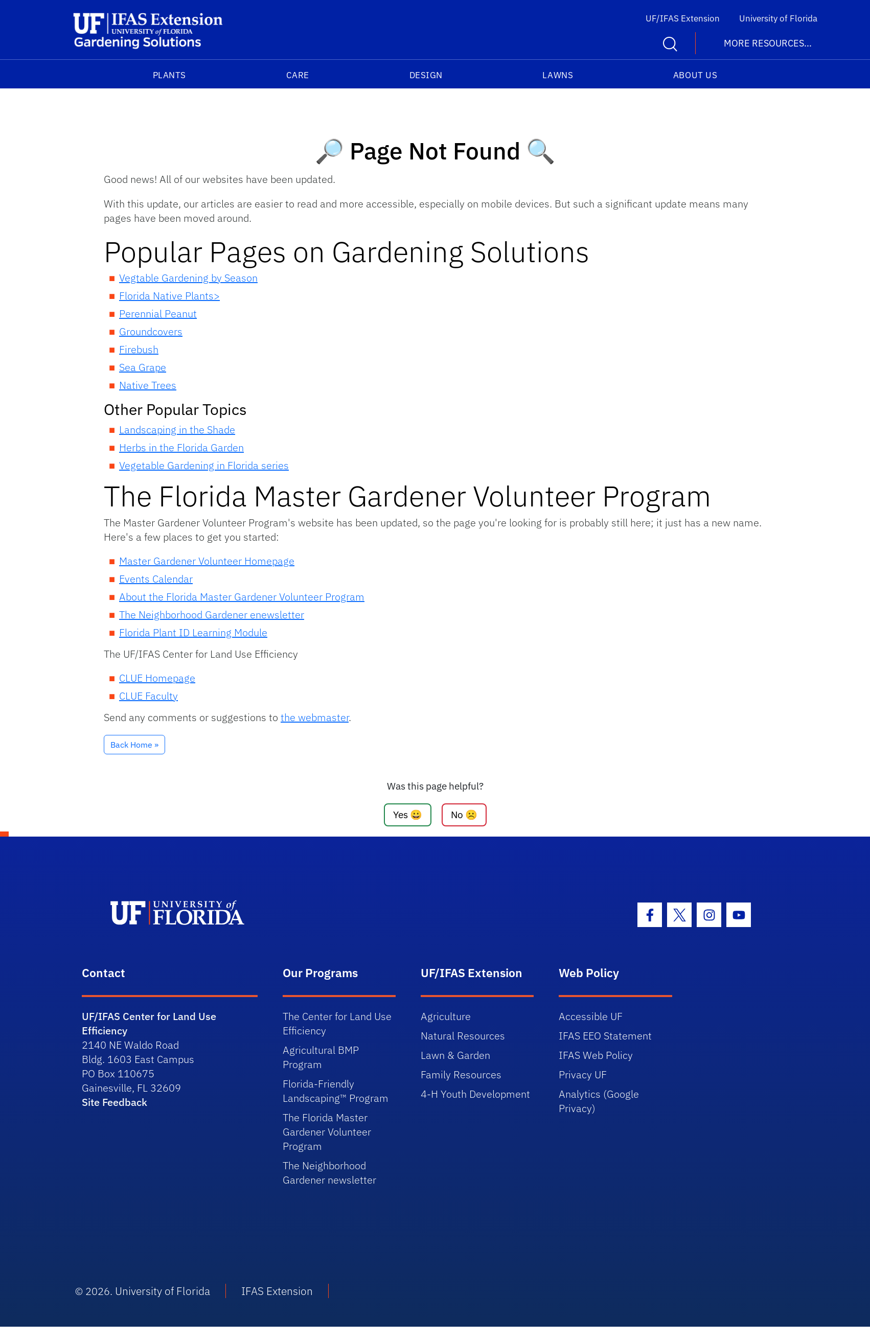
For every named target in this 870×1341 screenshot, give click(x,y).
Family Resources (461, 1074)
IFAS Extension (277, 1291)
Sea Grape (142, 367)
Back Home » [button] (134, 744)
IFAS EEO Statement (605, 1036)
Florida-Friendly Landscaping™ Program (335, 1091)
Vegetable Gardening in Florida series (204, 465)
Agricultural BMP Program (321, 1057)
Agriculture (446, 1016)
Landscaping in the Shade (177, 429)
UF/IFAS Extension (683, 18)
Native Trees (147, 385)
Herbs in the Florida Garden (181, 447)
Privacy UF (583, 1074)
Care (297, 75)
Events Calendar (156, 579)
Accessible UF (591, 1016)
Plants (169, 75)
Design (426, 75)
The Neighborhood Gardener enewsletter (211, 614)
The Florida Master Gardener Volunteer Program (327, 1132)
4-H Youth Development (475, 1094)
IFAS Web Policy (596, 1055)
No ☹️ (464, 814)
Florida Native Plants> (169, 296)
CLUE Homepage (157, 678)
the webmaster (315, 717)
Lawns (557, 75)
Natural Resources (463, 1036)
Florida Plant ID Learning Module (193, 632)
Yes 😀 (407, 814)
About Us (695, 75)
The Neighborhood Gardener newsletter (329, 1173)
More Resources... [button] (768, 43)
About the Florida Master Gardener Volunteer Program (241, 597)
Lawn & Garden (455, 1055)
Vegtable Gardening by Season (188, 278)
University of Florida (778, 18)
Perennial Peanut (158, 313)
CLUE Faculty (148, 696)
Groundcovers (150, 331)
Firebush (138, 349)
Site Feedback (114, 1102)
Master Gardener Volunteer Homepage (206, 561)
